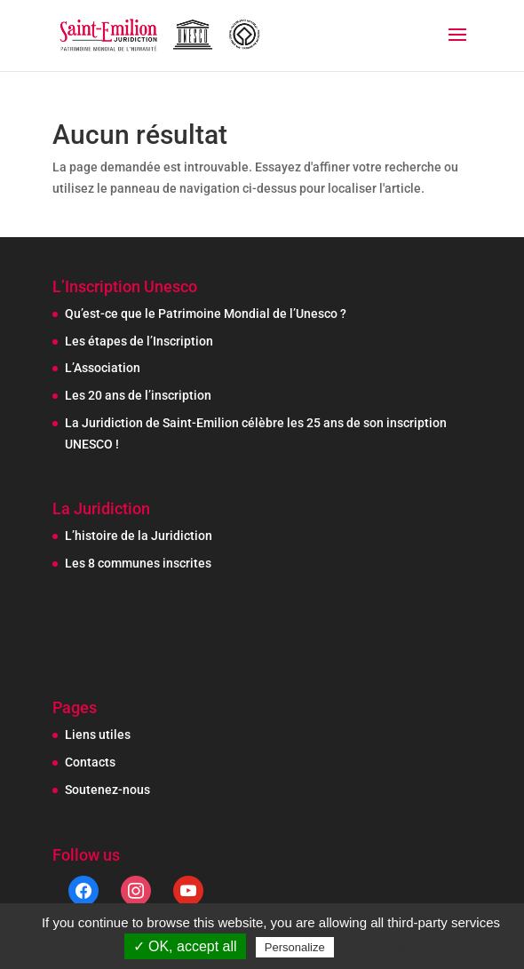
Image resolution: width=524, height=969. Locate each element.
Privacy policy (381, 947)
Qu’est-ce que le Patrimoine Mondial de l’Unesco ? (205, 313)
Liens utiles (98, 734)
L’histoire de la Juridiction (138, 535)
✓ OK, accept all (185, 946)
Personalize (295, 947)
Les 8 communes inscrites (138, 563)
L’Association (102, 368)
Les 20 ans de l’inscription (138, 395)
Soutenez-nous (107, 789)
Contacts (90, 762)
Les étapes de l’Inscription (139, 341)
